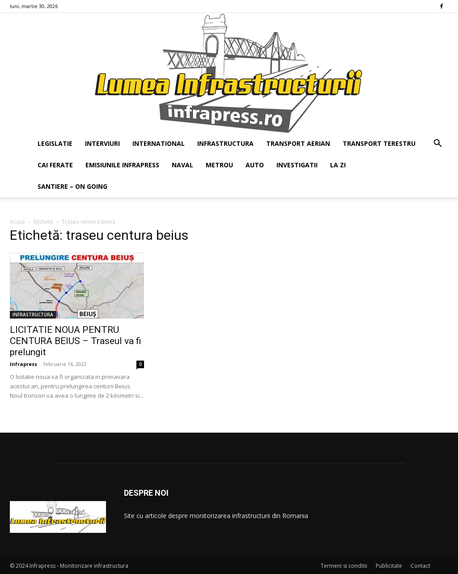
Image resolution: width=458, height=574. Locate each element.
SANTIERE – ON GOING (72, 186)
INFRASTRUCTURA (225, 143)
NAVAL (182, 165)
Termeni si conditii (344, 566)
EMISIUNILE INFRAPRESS (122, 165)
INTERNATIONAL (158, 143)
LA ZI (338, 165)
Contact (420, 566)
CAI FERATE (55, 165)
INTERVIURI (102, 143)
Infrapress (23, 364)
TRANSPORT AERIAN (298, 143)
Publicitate (389, 566)
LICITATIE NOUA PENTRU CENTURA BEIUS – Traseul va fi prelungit (75, 340)
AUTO (255, 165)
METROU (219, 165)
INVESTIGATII (297, 165)
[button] (437, 144)
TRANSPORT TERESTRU (379, 143)
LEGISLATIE (55, 143)
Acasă (17, 221)
